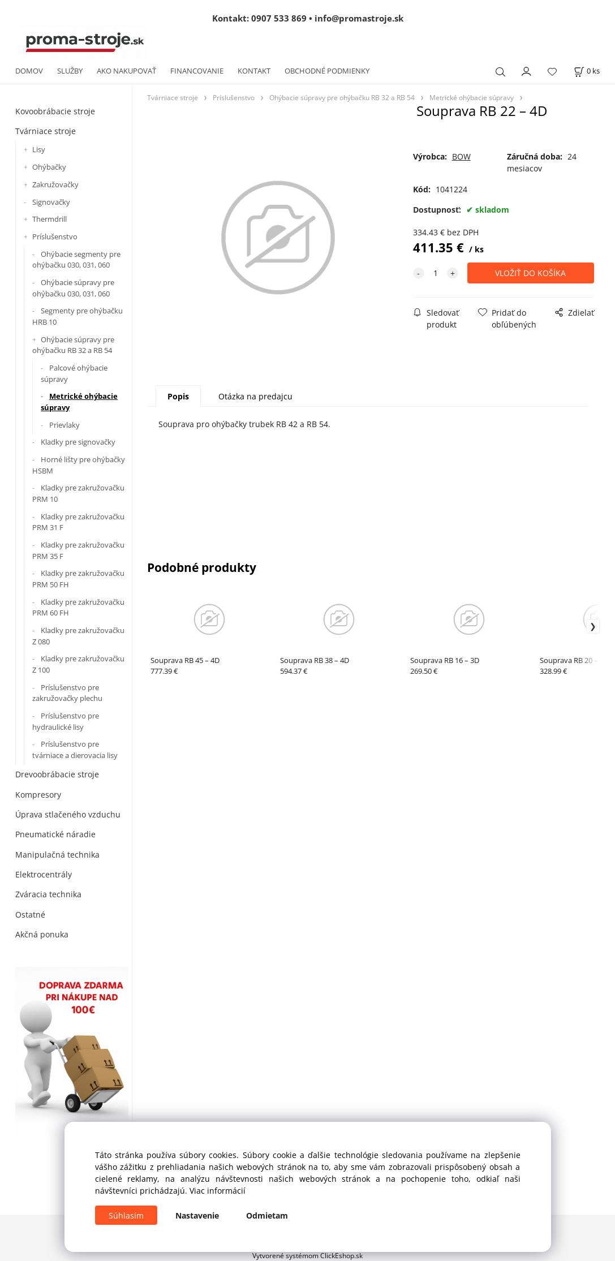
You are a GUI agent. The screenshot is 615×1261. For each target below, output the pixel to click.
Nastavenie (197, 1215)
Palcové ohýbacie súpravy (74, 373)
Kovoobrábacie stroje (55, 111)
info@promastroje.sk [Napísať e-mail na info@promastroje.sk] (359, 18)
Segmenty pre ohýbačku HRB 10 (77, 316)
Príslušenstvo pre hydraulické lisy (65, 721)
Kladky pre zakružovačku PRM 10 (78, 493)
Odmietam (267, 1215)
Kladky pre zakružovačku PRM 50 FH (78, 578)
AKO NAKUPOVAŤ (126, 71)
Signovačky (51, 202)
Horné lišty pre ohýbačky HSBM (78, 465)
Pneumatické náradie (55, 834)
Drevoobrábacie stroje (57, 774)
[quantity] (435, 272)
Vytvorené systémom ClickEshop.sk (307, 1255)
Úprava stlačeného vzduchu (68, 814)
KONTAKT (254, 71)
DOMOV (29, 71)
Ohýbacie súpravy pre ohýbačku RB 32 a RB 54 (73, 345)
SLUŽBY (70, 71)
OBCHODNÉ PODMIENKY (327, 71)
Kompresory (38, 794)
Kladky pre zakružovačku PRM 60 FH (78, 607)
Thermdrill (49, 219)
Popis (178, 396)
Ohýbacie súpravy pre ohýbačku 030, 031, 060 (73, 288)
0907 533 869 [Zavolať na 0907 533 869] (279, 18)
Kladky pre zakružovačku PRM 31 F (78, 522)
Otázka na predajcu (255, 396)
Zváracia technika (48, 894)
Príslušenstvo (55, 236)
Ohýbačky (49, 167)
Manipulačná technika (57, 854)
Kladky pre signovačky (78, 442)
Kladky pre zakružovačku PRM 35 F (78, 550)
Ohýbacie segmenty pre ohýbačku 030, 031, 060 (76, 259)
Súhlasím (126, 1215)
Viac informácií (218, 1190)
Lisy (38, 149)
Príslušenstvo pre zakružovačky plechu (67, 693)
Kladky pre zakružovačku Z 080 (78, 636)
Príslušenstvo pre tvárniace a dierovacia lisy (75, 749)
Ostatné (30, 914)
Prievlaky (64, 425)
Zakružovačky (55, 184)
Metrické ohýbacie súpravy (79, 401)
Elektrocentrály (43, 874)
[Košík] (587, 71)
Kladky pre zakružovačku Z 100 (78, 664)
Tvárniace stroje (45, 131)
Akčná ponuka (41, 934)
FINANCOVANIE (196, 71)
